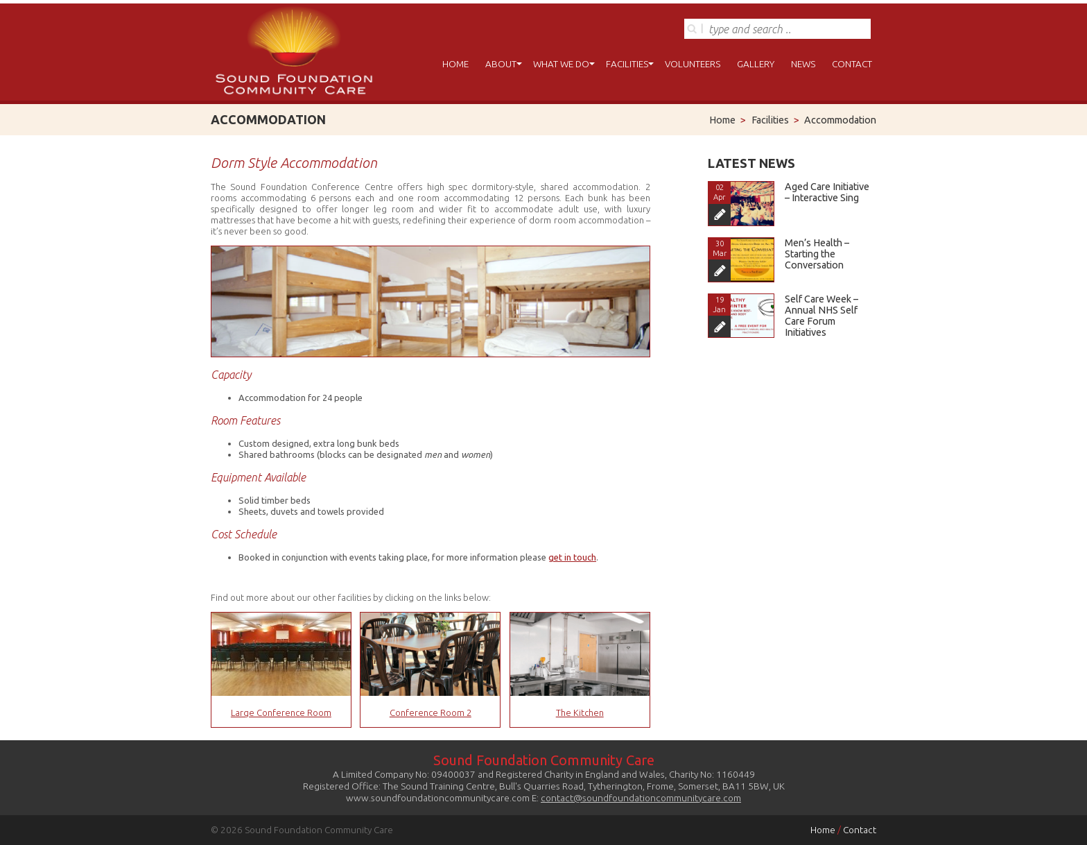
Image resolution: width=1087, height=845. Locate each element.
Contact (852, 63)
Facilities (627, 63)
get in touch (572, 557)
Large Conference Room (281, 712)
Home (455, 63)
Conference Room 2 (430, 712)
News (803, 63)
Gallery (755, 63)
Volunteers (692, 63)
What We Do (561, 63)
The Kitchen (580, 712)
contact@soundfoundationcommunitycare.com (641, 797)
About (500, 63)
